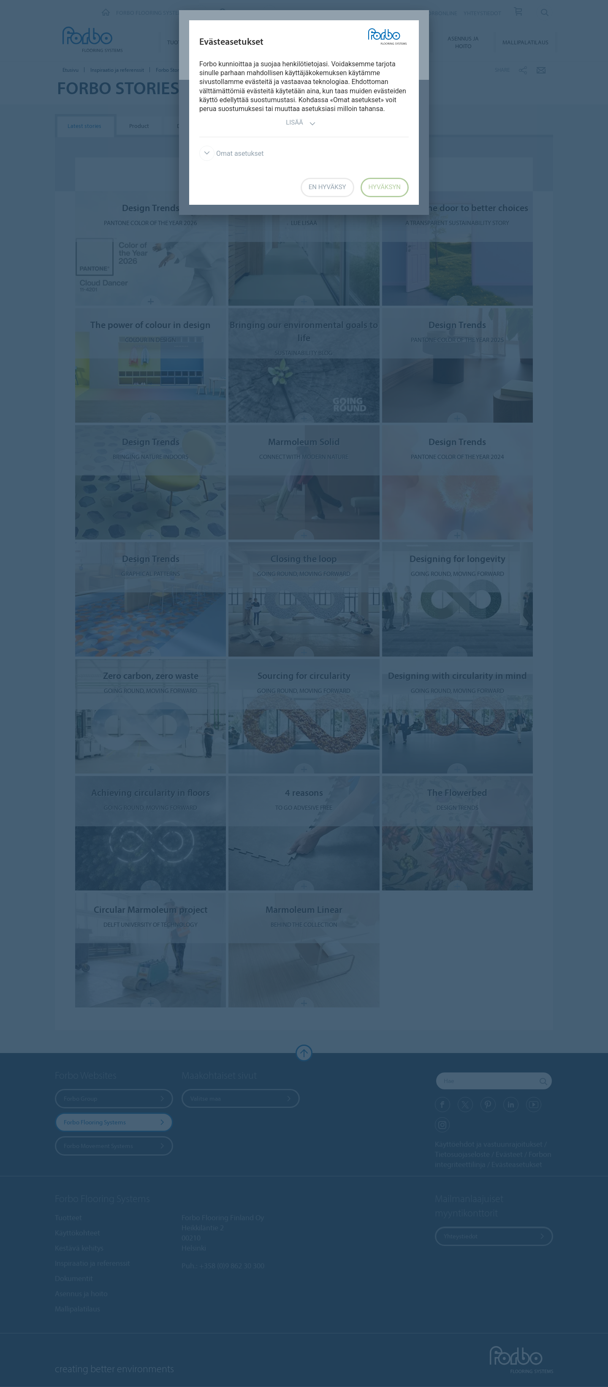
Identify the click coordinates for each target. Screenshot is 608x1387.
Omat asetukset (231, 153)
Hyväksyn (385, 187)
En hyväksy (327, 187)
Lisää (301, 123)
